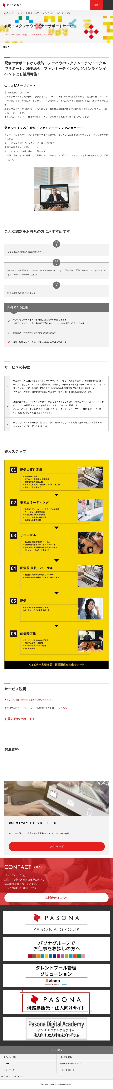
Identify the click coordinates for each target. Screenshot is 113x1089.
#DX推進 (48, 34)
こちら (64, 708)
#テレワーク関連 (12, 34)
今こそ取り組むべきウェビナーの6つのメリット (30, 700)
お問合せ (96, 5)
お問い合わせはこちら (20, 718)
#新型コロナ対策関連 (32, 34)
